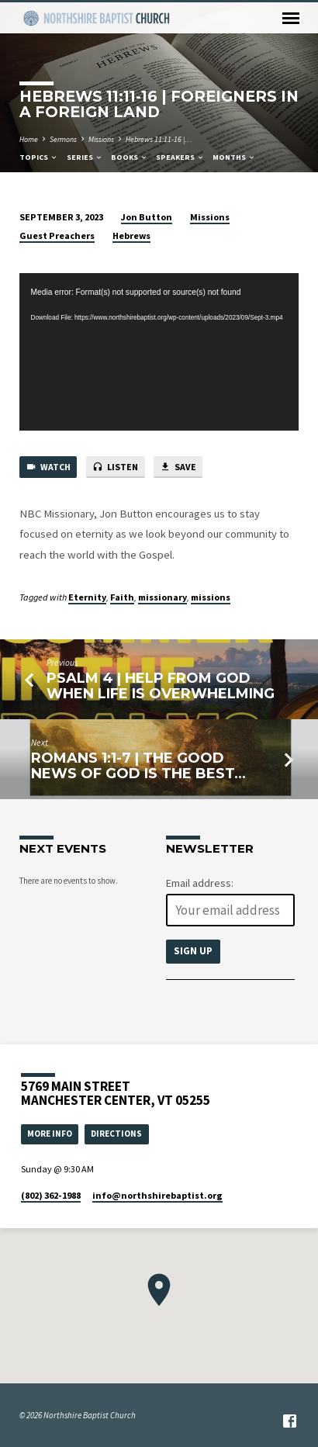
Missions (101, 139)
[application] (159, 352)
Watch (48, 467)
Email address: (199, 883)
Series (85, 157)
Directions (116, 1132)
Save (177, 467)
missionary (162, 597)
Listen (115, 467)
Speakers (180, 157)
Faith (122, 597)
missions (210, 597)
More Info (49, 1132)
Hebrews (131, 235)
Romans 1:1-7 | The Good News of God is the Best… (138, 765)
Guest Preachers (57, 235)
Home (28, 139)
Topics (38, 157)
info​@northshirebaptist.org (157, 1195)
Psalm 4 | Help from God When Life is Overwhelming (161, 685)
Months (234, 157)
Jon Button (146, 217)
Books (129, 157)
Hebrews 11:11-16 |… (159, 139)
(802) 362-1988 (51, 1195)
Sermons (63, 139)
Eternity (87, 597)
